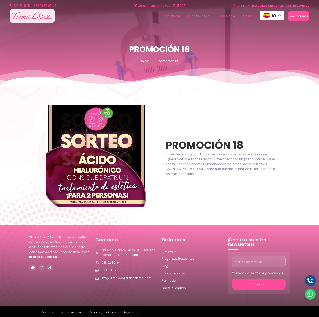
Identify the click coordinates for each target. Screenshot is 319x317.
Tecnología (227, 16)
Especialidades (199, 16)
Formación (170, 280)
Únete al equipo (174, 288)
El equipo (169, 251)
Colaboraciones (173, 273)
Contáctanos (299, 16)
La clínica (173, 16)
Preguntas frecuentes (178, 258)
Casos (247, 16)
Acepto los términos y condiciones (260, 273)
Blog (165, 266)
